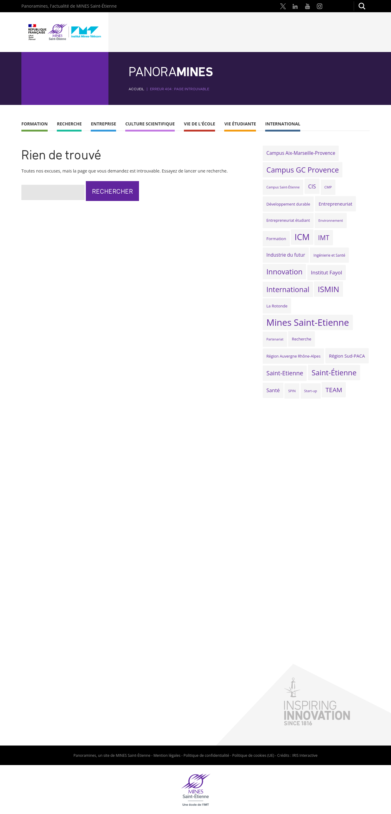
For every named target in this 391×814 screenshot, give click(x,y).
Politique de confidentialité (206, 755)
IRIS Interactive (305, 755)
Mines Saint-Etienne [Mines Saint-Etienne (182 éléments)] (307, 322)
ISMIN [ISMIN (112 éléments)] (328, 289)
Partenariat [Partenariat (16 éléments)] (274, 339)
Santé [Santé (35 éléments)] (273, 390)
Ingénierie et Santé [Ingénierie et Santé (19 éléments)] (329, 255)
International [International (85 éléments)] (287, 289)
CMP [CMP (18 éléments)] (328, 187)
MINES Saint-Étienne (133, 755)
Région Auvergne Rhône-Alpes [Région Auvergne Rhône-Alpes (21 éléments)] (293, 356)
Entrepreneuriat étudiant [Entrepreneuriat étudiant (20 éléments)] (288, 220)
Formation (34, 124)
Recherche (69, 124)
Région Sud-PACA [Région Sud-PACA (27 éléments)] (347, 356)
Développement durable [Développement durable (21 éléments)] (288, 204)
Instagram (319, 6)
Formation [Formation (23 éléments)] (276, 238)
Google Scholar (344, 6)
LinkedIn (295, 6)
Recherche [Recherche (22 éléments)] (301, 339)
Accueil (136, 88)
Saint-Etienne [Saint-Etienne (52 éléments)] (284, 373)
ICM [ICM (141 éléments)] (301, 237)
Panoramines (85, 755)
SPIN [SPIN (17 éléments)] (291, 390)
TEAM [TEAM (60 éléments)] (333, 389)
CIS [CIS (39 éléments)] (312, 186)
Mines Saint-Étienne (64, 32)
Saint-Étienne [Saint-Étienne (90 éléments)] (334, 372)
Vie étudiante (240, 124)
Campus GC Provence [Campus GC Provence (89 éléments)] (302, 170)
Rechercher (362, 6)
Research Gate (332, 6)
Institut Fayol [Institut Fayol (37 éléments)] (326, 272)
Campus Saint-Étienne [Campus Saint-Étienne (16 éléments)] (283, 187)
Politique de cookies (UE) (253, 755)
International (282, 124)
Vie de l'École (199, 124)
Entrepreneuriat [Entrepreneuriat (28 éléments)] (335, 204)
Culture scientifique (150, 124)
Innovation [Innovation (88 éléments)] (284, 272)
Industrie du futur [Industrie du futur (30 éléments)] (285, 255)
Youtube (307, 6)
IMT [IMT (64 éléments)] (323, 237)
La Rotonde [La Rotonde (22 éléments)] (276, 306)
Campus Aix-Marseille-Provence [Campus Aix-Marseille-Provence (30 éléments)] (300, 153)
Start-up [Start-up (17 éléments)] (310, 390)
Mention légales (166, 755)
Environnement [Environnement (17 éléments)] (330, 220)
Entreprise (103, 124)
